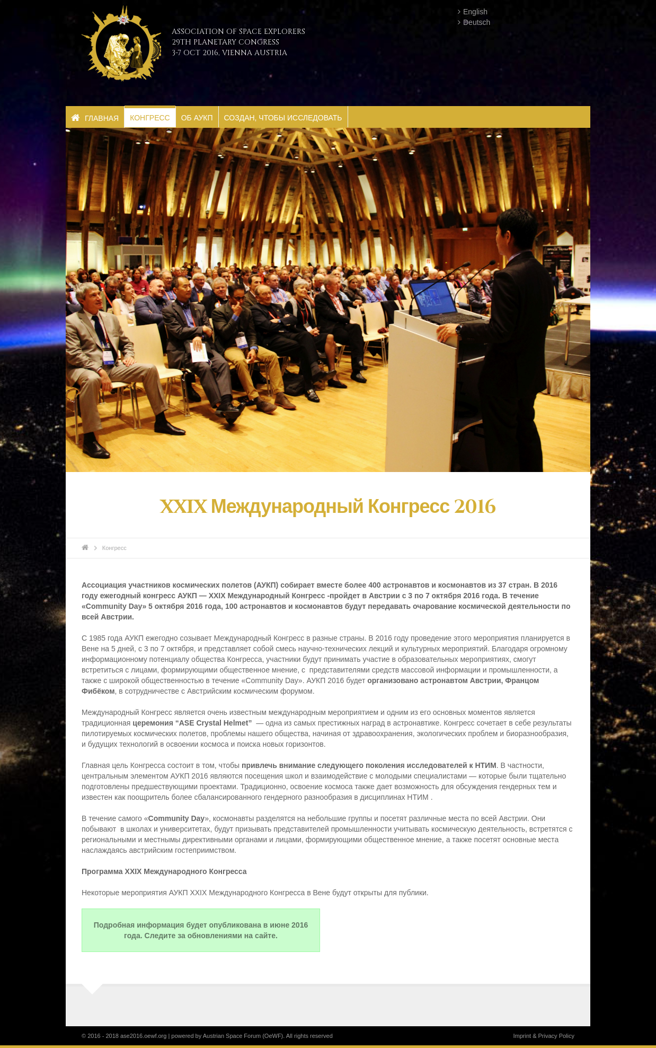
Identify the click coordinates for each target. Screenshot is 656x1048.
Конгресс (150, 117)
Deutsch (476, 22)
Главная (95, 118)
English (475, 11)
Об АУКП (197, 117)
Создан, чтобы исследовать (283, 117)
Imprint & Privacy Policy (543, 1036)
